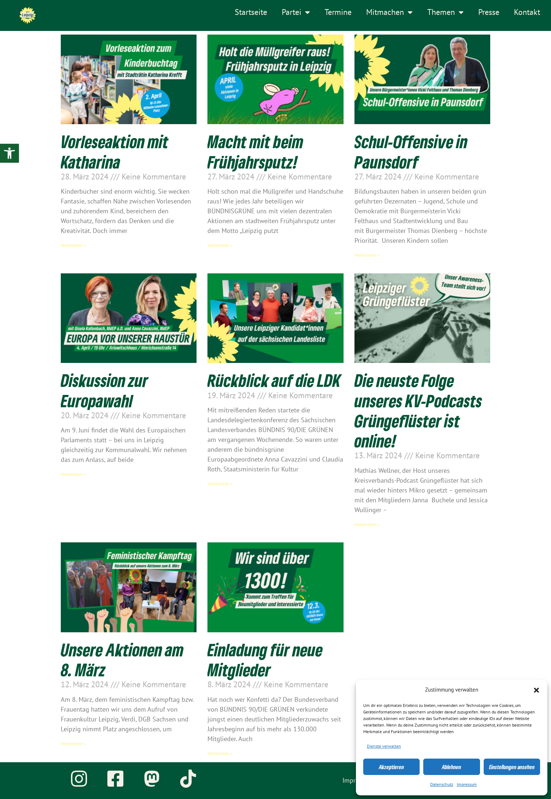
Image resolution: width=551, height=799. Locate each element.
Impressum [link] (467, 784)
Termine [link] (338, 12)
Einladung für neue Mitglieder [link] (265, 659)
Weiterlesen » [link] (73, 245)
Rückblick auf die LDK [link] (274, 380)
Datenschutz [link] (441, 784)
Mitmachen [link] (389, 12)
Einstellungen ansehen (512, 767)
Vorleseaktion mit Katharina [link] (115, 151)
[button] (536, 690)
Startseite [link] (251, 12)
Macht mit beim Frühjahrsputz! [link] (255, 151)
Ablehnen (451, 767)
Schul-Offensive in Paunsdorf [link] (411, 151)
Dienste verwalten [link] (384, 746)
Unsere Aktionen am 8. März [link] (122, 659)
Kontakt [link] (527, 12)
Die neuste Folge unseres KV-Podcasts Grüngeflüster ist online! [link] (418, 410)
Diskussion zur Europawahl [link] (104, 390)
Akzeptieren (391, 767)
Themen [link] (445, 12)
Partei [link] (296, 12)
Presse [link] (488, 12)
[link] (9, 153)
